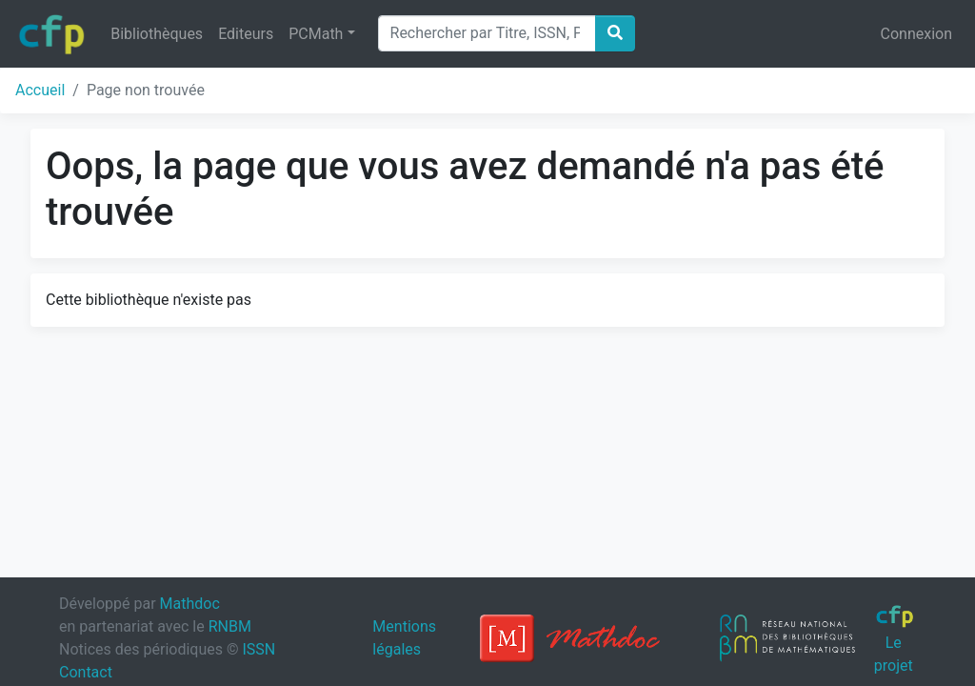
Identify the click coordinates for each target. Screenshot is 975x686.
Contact (85, 672)
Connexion (916, 34)
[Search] (487, 33)
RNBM (230, 626)
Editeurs (245, 34)
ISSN (258, 649)
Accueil (40, 90)
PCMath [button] (316, 34)
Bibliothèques (156, 34)
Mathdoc (190, 604)
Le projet (894, 639)
